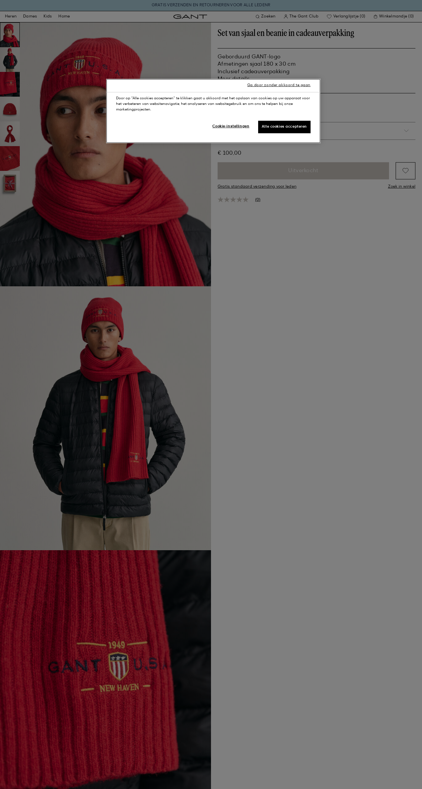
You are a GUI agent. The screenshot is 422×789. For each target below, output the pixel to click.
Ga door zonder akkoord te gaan (279, 85)
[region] (213, 111)
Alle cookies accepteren (284, 127)
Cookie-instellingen (230, 126)
